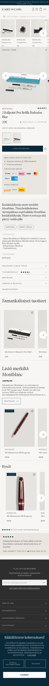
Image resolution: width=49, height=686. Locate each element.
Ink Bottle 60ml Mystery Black (36, 43)
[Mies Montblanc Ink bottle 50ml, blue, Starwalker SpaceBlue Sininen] (23, 28)
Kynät (13, 50)
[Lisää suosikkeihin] (31, 313)
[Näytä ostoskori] (40, 9)
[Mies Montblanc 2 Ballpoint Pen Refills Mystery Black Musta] (8, 28)
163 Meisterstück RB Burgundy (17, 452)
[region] (24, 544)
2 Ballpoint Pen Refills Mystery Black (6, 43)
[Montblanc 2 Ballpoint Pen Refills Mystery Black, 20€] (7, 33)
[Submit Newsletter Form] (43, 582)
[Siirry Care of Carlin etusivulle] (12, 9)
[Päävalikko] (44, 9)
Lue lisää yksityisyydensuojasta (24, 588)
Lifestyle (6, 50)
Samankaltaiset (24, 300)
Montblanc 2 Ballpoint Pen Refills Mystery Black (19, 352)
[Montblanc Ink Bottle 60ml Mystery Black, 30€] (38, 33)
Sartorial (10, 227)
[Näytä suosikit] (36, 9)
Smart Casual (25, 227)
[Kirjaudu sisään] (33, 9)
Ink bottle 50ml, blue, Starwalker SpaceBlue (21, 43)
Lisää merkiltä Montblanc (15, 371)
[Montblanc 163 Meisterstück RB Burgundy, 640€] (19, 433)
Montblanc (6, 40)
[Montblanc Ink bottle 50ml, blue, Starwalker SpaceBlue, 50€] (23, 33)
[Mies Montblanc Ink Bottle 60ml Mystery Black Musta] (38, 28)
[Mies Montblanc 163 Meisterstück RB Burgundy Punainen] (19, 427)
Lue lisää (31, 655)
